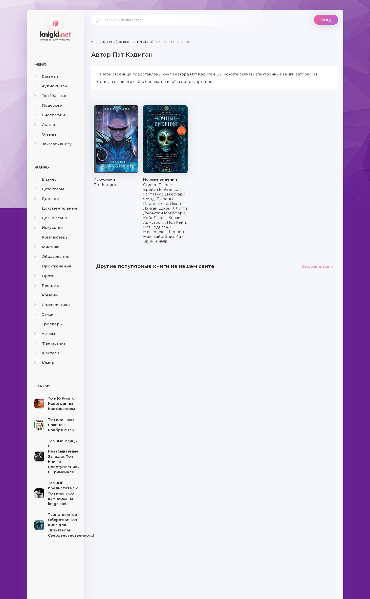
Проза (44, 275)
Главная (46, 76)
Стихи (44, 314)
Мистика (46, 246)
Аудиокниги (50, 86)
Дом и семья (51, 218)
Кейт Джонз (155, 217)
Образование (51, 256)
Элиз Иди (174, 236)
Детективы (49, 189)
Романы (46, 295)
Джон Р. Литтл (173, 208)
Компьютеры (51, 237)
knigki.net (55, 28)
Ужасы (44, 333)
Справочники (52, 304)
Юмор (44, 362)
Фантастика (49, 343)
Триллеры (48, 324)
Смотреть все (317, 266)
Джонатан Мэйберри (164, 213)
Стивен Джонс (157, 184)
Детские (46, 198)
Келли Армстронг (161, 220)
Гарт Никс (153, 194)
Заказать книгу (53, 144)
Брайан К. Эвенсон (162, 189)
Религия (46, 285)
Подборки (48, 105)
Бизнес (45, 179)
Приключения (52, 266)
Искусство (48, 227)
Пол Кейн (176, 222)
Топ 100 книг (50, 95)
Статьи (44, 124)
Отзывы (46, 134)
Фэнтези (46, 353)
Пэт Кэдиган (106, 184)
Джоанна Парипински (158, 201)
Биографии (49, 115)
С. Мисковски (158, 229)
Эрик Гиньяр (155, 241)
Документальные (55, 208)
